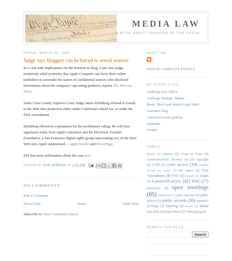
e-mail (167, 170)
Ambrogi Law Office (162, 92)
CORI (156, 165)
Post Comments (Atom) (61, 214)
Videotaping (193, 212)
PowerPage (104, 144)
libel (195, 180)
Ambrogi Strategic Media (165, 98)
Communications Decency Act (168, 159)
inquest (190, 175)
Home (81, 204)
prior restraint (185, 195)
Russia (189, 206)
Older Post (130, 204)
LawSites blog (157, 111)
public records (174, 200)
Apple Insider (79, 144)
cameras (168, 154)
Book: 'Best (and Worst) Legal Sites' (173, 104)
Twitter (152, 130)
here (88, 155)
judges (204, 176)
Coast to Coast (192, 154)
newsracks (154, 188)
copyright (202, 159)
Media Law (166, 24)
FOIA (175, 176)
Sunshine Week (170, 212)
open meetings (190, 187)
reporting (172, 206)
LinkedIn (153, 124)
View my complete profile (171, 69)
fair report (185, 170)
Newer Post (32, 204)
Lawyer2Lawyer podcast (165, 117)
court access (177, 164)
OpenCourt (164, 195)
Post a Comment (36, 195)
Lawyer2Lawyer (166, 180)
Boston (151, 153)
